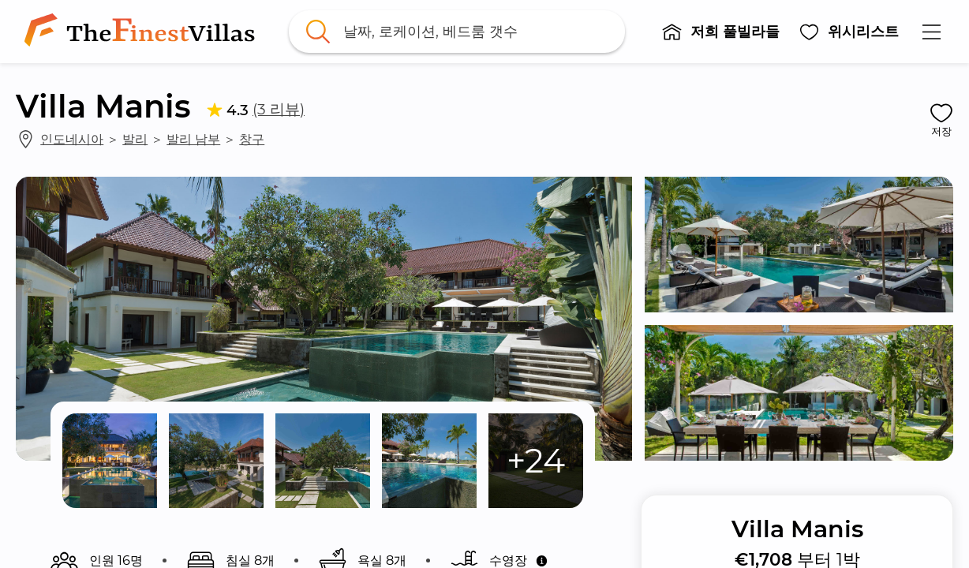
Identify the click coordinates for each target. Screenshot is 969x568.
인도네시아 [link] (71, 139)
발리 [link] (135, 139)
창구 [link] (251, 139)
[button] (721, 31)
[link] (142, 31)
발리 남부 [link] (193, 139)
